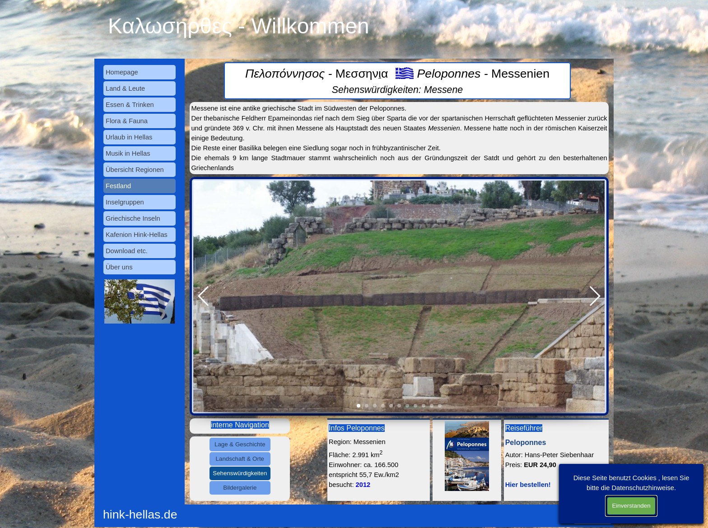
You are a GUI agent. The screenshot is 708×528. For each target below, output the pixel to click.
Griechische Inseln (133, 218)
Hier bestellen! (528, 484)
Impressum (594, 510)
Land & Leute (125, 88)
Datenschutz (592, 520)
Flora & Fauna (127, 121)
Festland (118, 186)
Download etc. (127, 251)
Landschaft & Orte (240, 458)
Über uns (119, 267)
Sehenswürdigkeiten (240, 473)
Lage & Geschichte (240, 444)
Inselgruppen (125, 202)
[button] (204, 296)
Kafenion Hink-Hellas (137, 234)
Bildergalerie (239, 487)
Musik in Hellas (128, 153)
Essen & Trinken (130, 104)
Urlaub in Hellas (129, 137)
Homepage (122, 72)
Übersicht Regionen (135, 169)
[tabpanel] (397, 81)
